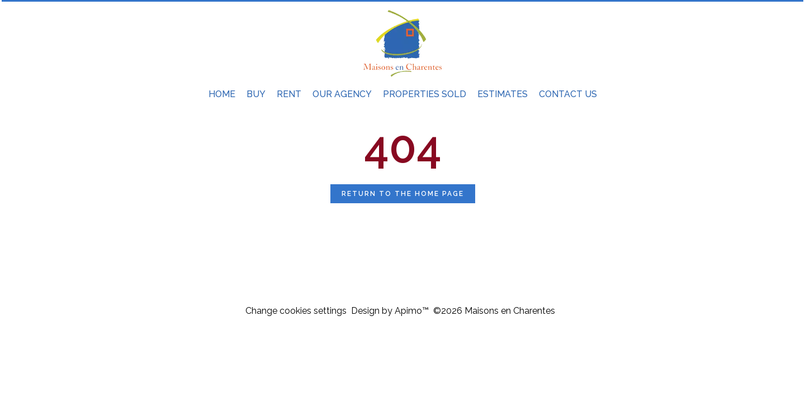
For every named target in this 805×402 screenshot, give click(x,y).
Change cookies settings (296, 310)
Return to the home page (403, 194)
